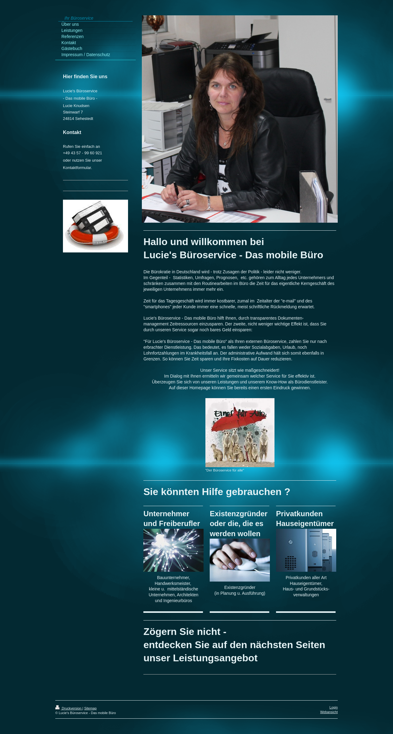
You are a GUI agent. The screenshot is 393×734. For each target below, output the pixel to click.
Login (333, 707)
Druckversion (68, 708)
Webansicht (329, 712)
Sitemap (90, 708)
